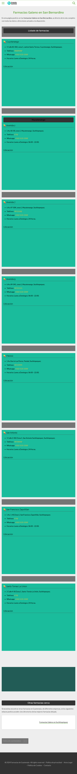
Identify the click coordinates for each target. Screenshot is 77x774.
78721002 (18, 211)
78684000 (18, 51)
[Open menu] (3, 3)
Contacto (47, 765)
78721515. (18, 288)
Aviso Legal (68, 762)
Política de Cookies (35, 765)
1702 (16, 134)
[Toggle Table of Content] (24, 741)
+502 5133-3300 (21, 54)
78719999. (18, 365)
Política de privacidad (54, 762)
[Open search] (73, 3)
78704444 (18, 442)
